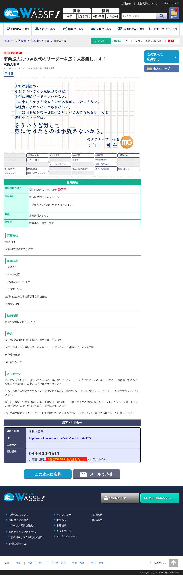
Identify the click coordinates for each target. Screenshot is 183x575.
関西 (106, 11)
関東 (77, 11)
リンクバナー (64, 514)
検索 (161, 16)
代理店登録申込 (17, 543)
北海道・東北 (58, 563)
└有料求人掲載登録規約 (22, 525)
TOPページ (11, 40)
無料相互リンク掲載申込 (22, 531)
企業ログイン (120, 498)
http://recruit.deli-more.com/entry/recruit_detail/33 (60, 438)
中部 (70, 16)
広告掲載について (147, 3)
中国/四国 (98, 16)
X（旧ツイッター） (67, 536)
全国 (6, 563)
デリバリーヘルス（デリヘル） (18, 68)
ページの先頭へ (157, 563)
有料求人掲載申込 (19, 520)
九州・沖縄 (97, 563)
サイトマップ (171, 3)
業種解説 (97, 520)
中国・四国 (78, 563)
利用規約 (62, 525)
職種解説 (97, 514)
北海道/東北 (84, 16)
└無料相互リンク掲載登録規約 (26, 537)
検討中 (174, 13)
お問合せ (126, 3)
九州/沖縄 (113, 16)
